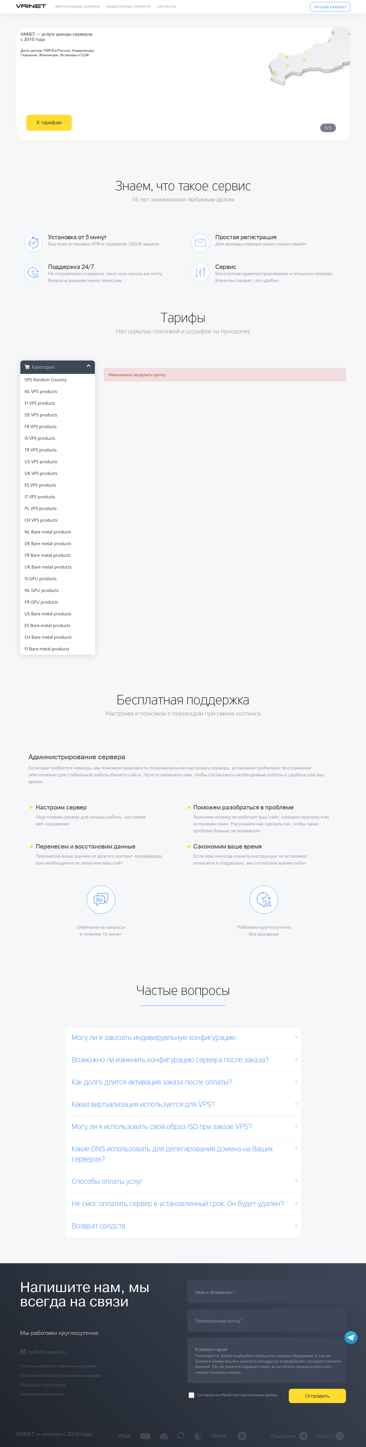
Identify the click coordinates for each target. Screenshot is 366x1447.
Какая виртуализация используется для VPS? (143, 1105)
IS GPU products (41, 578)
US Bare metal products (48, 613)
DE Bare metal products (48, 543)
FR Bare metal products (48, 555)
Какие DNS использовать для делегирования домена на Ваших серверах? (172, 1154)
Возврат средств (99, 1226)
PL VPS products (41, 508)
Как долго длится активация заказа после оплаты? (152, 1083)
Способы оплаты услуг (107, 1182)
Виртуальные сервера (77, 7)
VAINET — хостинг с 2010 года (54, 1434)
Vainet (31, 7)
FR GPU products (41, 602)
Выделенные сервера (128, 7)
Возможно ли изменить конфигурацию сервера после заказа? (170, 1060)
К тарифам (49, 146)
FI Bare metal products (47, 649)
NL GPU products (42, 590)
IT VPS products (40, 496)
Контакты (166, 7)
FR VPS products (41, 426)
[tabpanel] (183, 96)
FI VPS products (40, 403)
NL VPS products (41, 391)
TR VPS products (41, 450)
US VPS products (41, 461)
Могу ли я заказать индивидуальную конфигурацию (154, 1038)
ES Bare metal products (47, 625)
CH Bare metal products (48, 637)
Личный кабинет (330, 7)
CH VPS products (41, 520)
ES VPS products (40, 485)
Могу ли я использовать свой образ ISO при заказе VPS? (162, 1127)
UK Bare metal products (48, 567)
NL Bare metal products (48, 532)
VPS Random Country (46, 379)
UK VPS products (41, 473)
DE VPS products (41, 415)
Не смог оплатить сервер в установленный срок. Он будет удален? (178, 1204)
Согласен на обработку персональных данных (233, 1395)
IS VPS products (40, 438)
